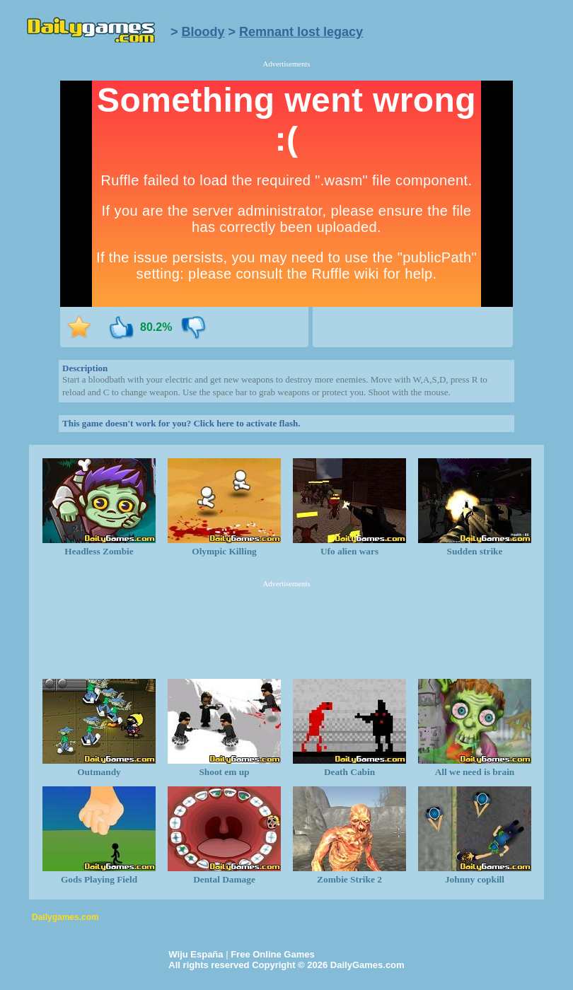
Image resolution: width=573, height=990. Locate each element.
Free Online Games (273, 954)
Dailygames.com (65, 917)
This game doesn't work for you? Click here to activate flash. (181, 423)
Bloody (203, 32)
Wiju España (195, 954)
